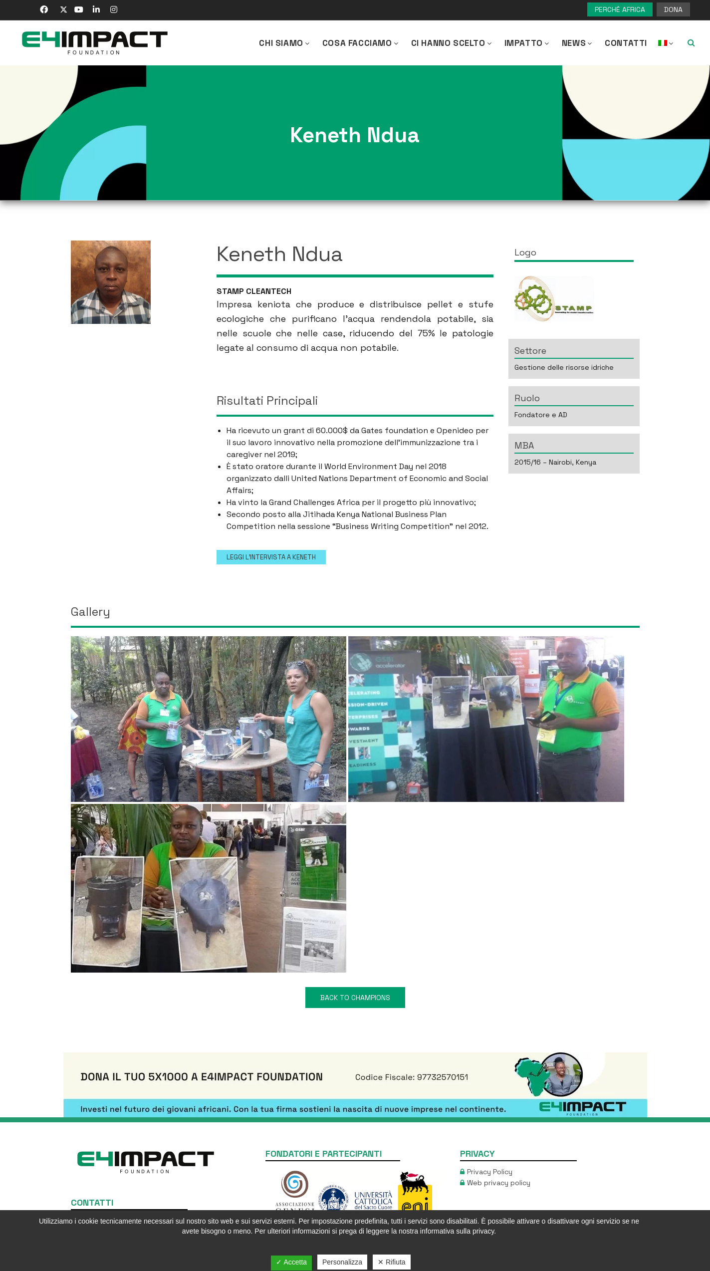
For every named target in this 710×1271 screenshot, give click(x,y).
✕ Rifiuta (392, 1262)
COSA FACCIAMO (361, 42)
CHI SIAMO (285, 42)
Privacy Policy (489, 1171)
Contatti (626, 42)
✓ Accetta (291, 1262)
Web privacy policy (498, 1182)
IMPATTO (527, 42)
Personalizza (342, 1262)
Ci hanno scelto (452, 42)
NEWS (578, 42)
